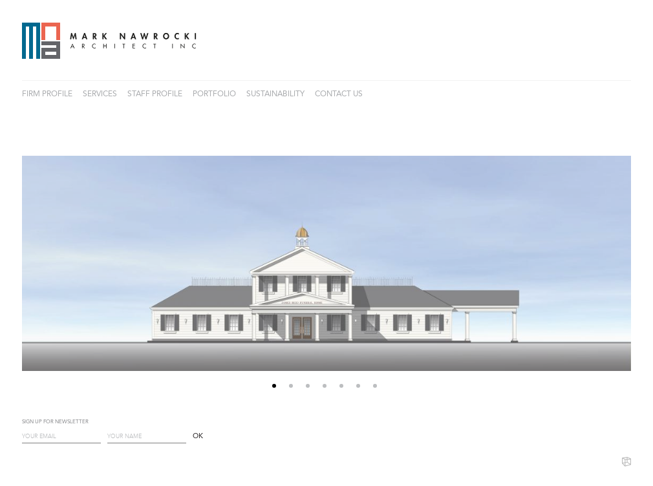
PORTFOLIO (214, 94)
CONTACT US (339, 94)
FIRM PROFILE (47, 94)
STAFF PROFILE (154, 94)
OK (198, 436)
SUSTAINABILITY (275, 94)
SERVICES (100, 94)
